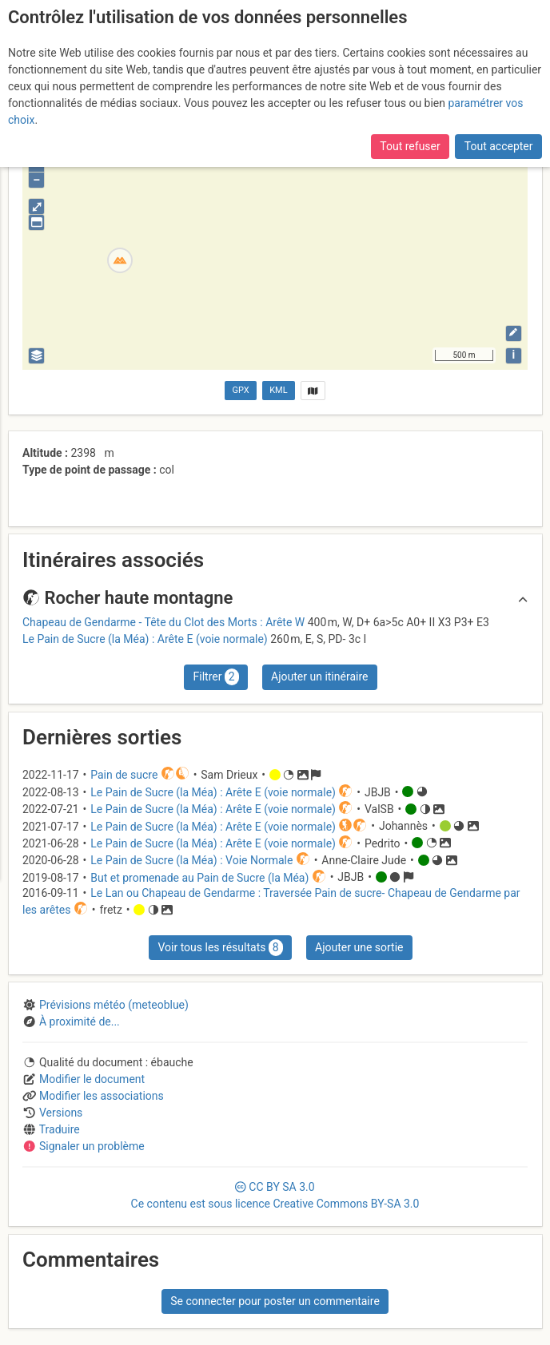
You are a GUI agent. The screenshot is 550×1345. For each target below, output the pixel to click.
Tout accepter (498, 146)
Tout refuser (410, 146)
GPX (241, 390)
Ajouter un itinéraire (319, 676)
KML (278, 390)
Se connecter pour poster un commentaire (275, 1301)
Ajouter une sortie (359, 947)
